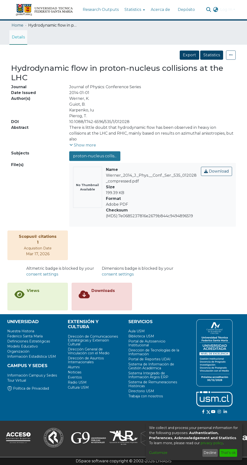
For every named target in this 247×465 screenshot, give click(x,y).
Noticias (74, 372)
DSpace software (92, 461)
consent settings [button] (42, 274)
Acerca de (160, 9)
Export (189, 55)
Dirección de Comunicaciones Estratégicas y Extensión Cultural (93, 340)
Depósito (186, 9)
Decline (210, 452)
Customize (158, 452)
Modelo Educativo (22, 346)
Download (216, 171)
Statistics (211, 55)
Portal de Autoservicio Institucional (146, 343)
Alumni (74, 367)
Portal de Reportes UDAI (149, 359)
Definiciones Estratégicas (28, 341)
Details (18, 37)
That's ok (228, 452)
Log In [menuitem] (226, 9)
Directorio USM (141, 391)
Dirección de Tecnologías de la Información (153, 352)
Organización (18, 351)
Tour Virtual (16, 380)
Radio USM (77, 382)
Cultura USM (78, 387)
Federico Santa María (25, 336)
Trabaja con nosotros (145, 396)
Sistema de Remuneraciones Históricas (152, 384)
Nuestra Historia (20, 331)
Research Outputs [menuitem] (101, 9)
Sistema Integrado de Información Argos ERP (148, 375)
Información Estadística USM (31, 356)
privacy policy (212, 443)
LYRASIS (164, 461)
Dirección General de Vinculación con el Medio (89, 351)
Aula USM (136, 331)
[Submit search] (209, 10)
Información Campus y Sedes (32, 375)
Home (17, 25)
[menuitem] (134, 9)
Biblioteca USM (141, 336)
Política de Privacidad (28, 388)
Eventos (75, 377)
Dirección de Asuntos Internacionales (86, 360)
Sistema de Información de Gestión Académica (151, 366)
